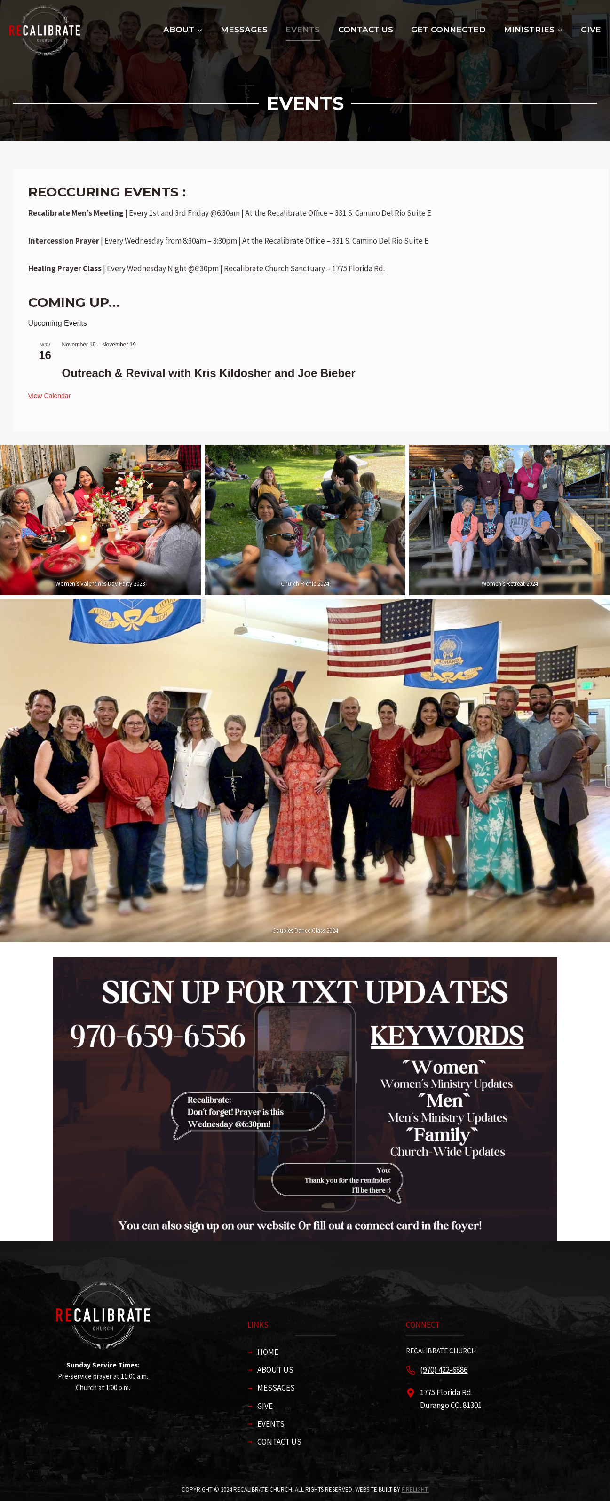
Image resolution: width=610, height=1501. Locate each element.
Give (591, 29)
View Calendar (49, 396)
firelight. (415, 1489)
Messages (244, 29)
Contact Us (365, 29)
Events (302, 29)
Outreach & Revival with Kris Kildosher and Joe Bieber (209, 373)
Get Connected (448, 29)
